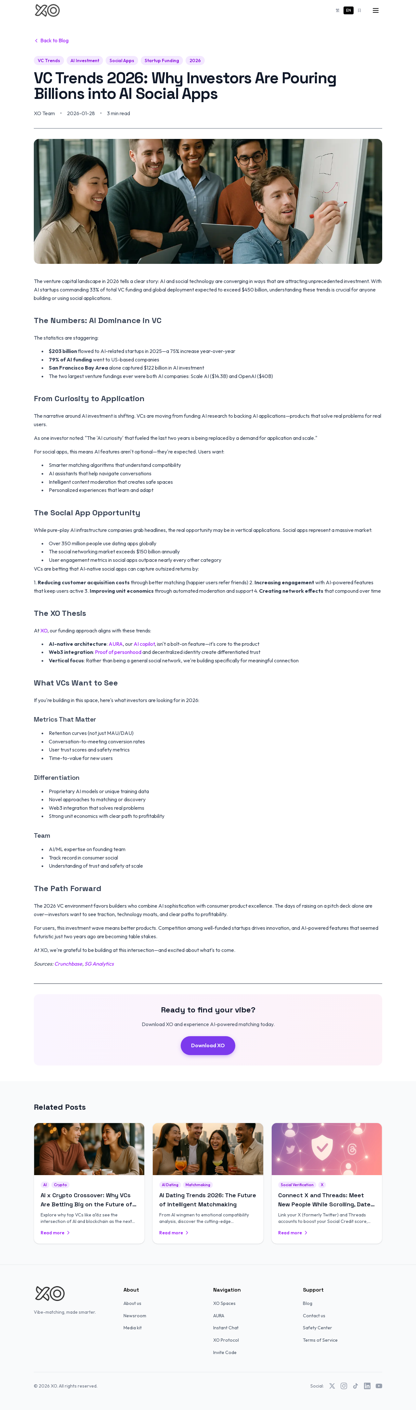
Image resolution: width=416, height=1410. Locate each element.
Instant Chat (226, 1328)
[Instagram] (344, 1386)
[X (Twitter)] (332, 1386)
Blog (307, 1303)
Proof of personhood (118, 652)
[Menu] (375, 10)
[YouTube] (379, 1386)
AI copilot (144, 644)
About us (132, 1303)
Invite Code (225, 1352)
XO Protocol (226, 1340)
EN (348, 10)
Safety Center (317, 1328)
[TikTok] (355, 1386)
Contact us (314, 1316)
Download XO (208, 1045)
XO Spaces (224, 1303)
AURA (116, 644)
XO (43, 630)
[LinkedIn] (367, 1386)
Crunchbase (68, 963)
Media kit (133, 1328)
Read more (56, 1233)
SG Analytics (99, 963)
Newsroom (135, 1316)
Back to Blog (51, 40)
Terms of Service (320, 1340)
